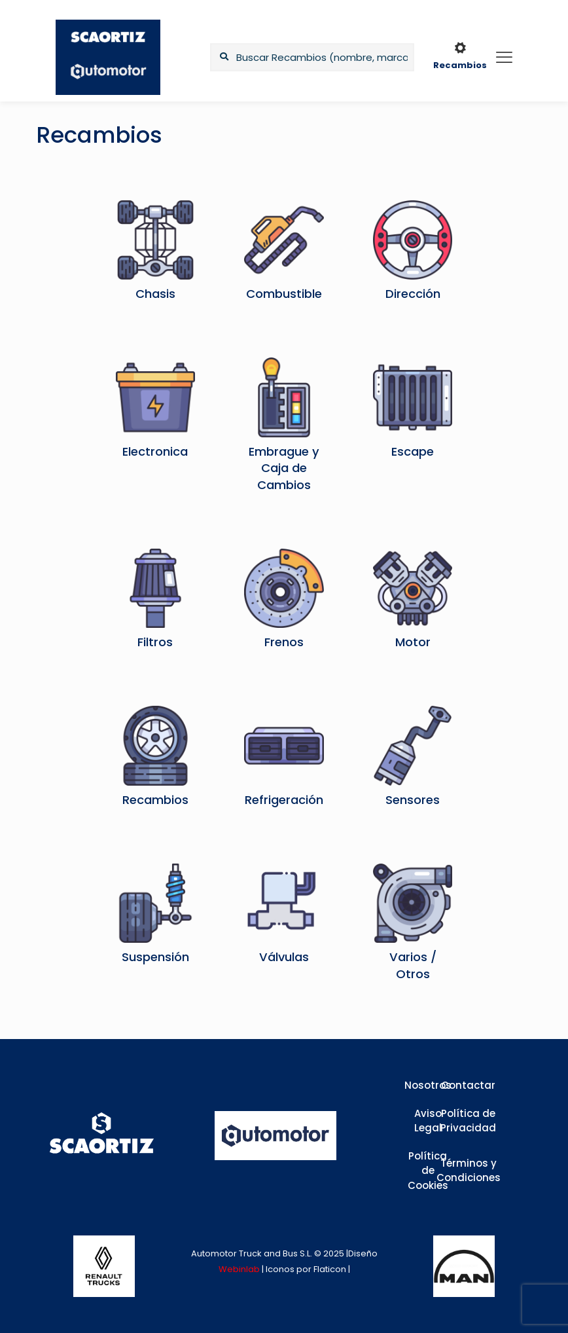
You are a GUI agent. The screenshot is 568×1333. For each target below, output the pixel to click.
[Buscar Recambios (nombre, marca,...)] (312, 57)
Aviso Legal (428, 1120)
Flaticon (329, 1269)
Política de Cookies (428, 1170)
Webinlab (240, 1269)
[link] (104, 1266)
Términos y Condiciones (468, 1170)
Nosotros (428, 1085)
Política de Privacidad (468, 1120)
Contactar (468, 1085)
